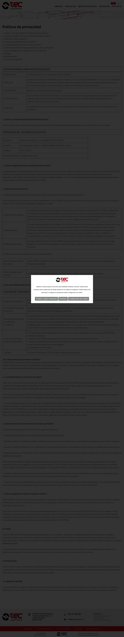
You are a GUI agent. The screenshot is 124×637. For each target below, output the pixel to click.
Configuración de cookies (78, 285)
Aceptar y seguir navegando (46, 285)
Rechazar (63, 285)
